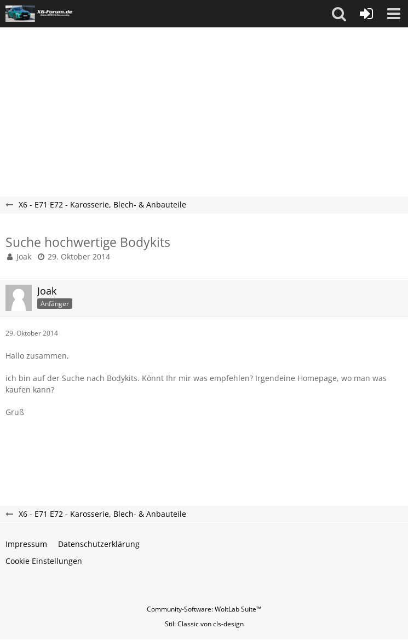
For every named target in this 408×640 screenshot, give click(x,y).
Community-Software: (204, 609)
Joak (23, 256)
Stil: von (204, 624)
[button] (339, 14)
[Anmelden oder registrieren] (366, 14)
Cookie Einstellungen (43, 561)
